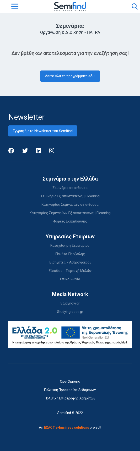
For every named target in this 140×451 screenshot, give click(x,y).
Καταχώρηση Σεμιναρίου (70, 245)
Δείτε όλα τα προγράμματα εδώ (70, 76)
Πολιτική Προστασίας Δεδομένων (70, 390)
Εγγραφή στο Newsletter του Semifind (43, 131)
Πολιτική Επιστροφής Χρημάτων (70, 398)
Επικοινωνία (70, 279)
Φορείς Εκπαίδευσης (70, 221)
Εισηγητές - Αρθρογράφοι (70, 262)
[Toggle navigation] (14, 6)
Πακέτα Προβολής (70, 254)
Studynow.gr (70, 303)
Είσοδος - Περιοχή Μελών (70, 271)
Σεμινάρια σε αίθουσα (70, 188)
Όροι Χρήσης (70, 381)
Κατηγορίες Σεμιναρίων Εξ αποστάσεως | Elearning (70, 213)
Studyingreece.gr (70, 312)
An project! (70, 427)
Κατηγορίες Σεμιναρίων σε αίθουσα (70, 204)
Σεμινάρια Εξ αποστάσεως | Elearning (70, 196)
